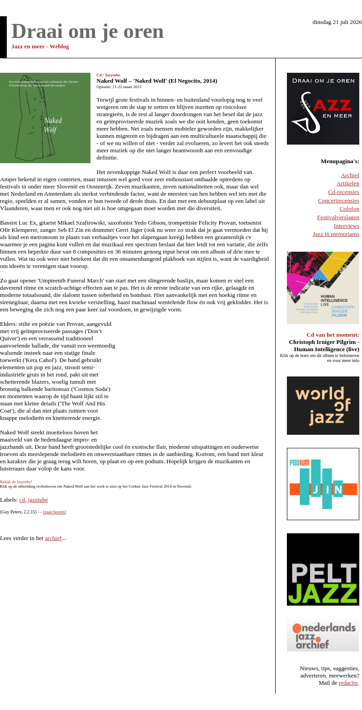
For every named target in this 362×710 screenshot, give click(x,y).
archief (53, 538)
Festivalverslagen (338, 217)
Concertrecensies (338, 200)
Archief (350, 175)
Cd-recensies (343, 191)
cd (22, 499)
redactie (348, 682)
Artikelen (348, 183)
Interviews (346, 225)
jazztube (38, 499)
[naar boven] (54, 511)
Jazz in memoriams (336, 233)
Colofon (349, 208)
